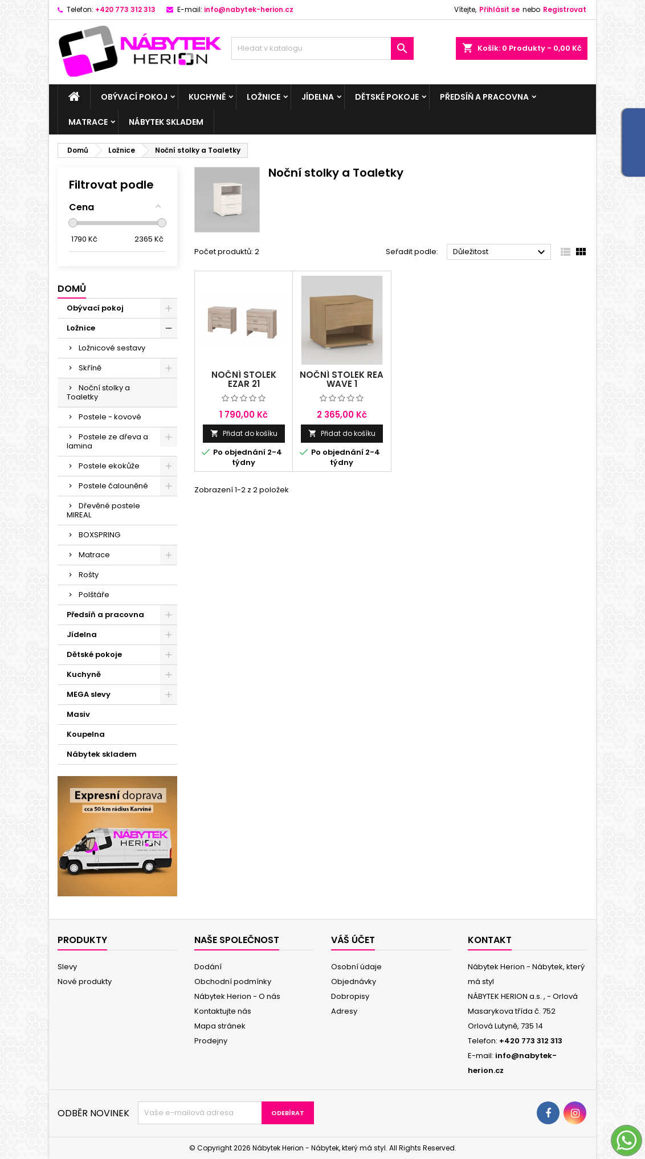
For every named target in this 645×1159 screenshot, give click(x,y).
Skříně (90, 367)
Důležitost (500, 252)
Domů (72, 288)
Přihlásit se (499, 9)
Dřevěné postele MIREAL (103, 510)
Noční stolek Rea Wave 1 (341, 379)
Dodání (208, 966)
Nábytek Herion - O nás (237, 996)
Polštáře (94, 594)
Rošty (89, 574)
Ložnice (263, 97)
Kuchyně (207, 97)
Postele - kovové (110, 416)
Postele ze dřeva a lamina (107, 441)
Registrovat (564, 9)
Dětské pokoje (387, 97)
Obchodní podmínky (232, 981)
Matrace (88, 122)
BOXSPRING (99, 534)
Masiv (78, 714)
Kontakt (490, 939)
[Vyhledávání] (322, 48)
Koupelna (86, 734)
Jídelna (317, 97)
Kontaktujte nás (222, 1011)
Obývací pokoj (134, 97)
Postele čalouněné (113, 485)
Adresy (344, 1011)
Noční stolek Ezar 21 (243, 379)
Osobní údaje (356, 966)
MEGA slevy (89, 694)
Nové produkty (85, 981)
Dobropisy (350, 996)
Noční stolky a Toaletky (98, 392)
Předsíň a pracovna (484, 97)
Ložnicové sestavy (112, 347)
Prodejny (210, 1040)
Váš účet (353, 939)
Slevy (67, 966)
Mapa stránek (220, 1026)
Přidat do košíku (243, 433)
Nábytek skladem (166, 122)
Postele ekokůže (109, 465)
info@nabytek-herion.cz (248, 9)
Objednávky (353, 981)
